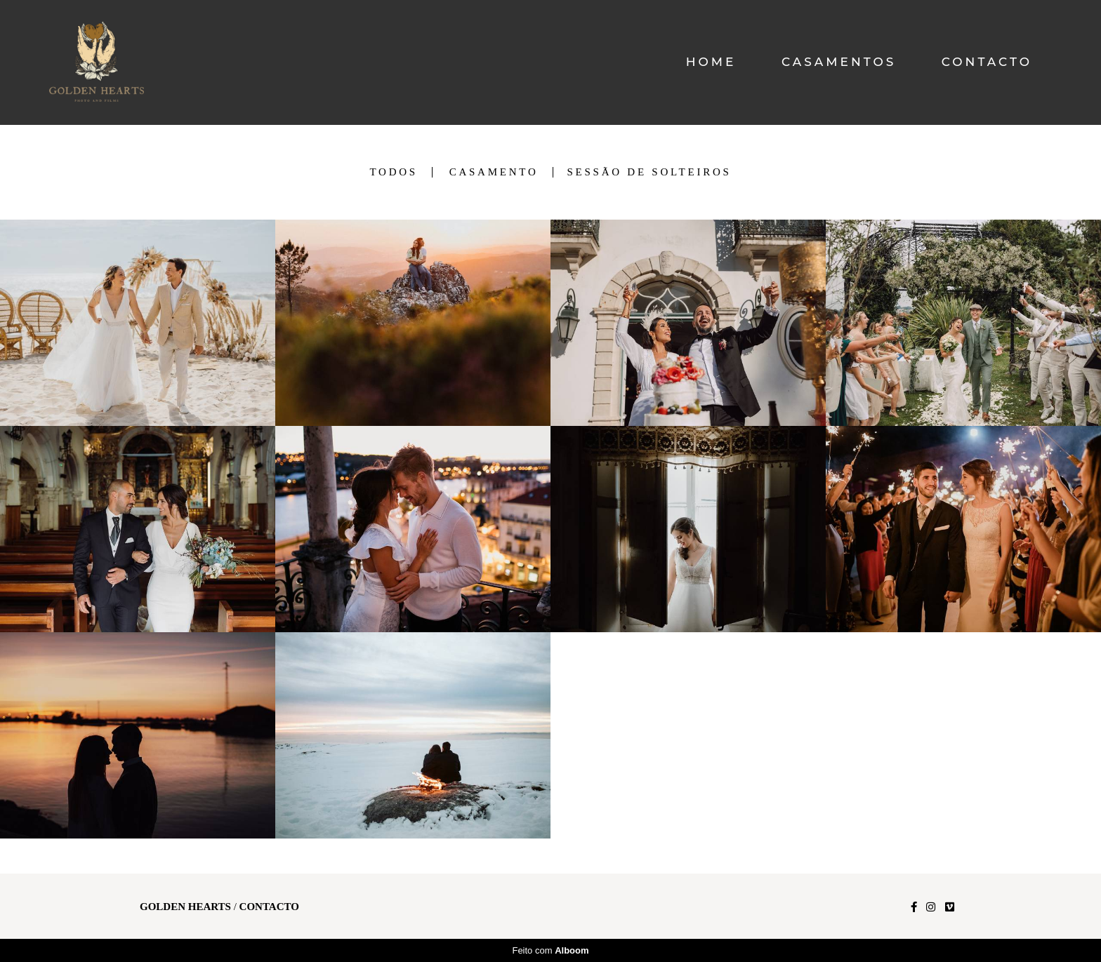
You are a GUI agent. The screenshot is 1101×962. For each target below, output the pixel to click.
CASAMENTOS (839, 62)
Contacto (269, 907)
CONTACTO (987, 62)
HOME (711, 62)
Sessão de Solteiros (649, 172)
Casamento (494, 172)
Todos (393, 172)
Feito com (550, 950)
